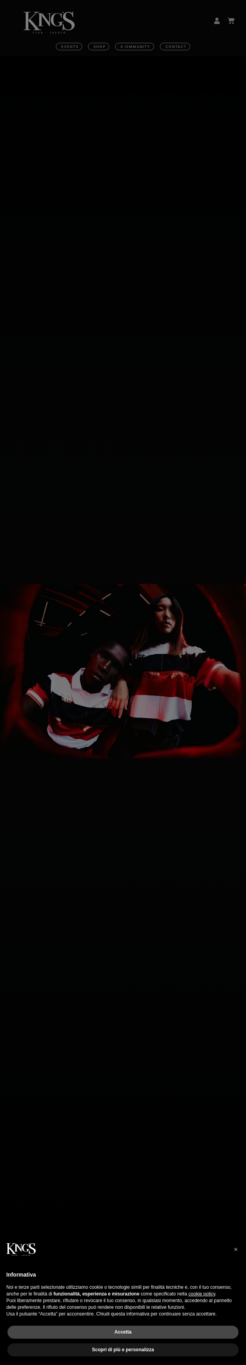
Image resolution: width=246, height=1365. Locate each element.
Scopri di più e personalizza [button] (123, 1349)
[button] (235, 1249)
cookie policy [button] (202, 1294)
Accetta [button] (122, 1332)
